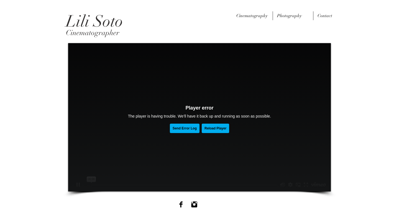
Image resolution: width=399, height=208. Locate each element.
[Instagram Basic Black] (194, 204)
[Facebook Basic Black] (181, 204)
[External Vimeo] (199, 117)
